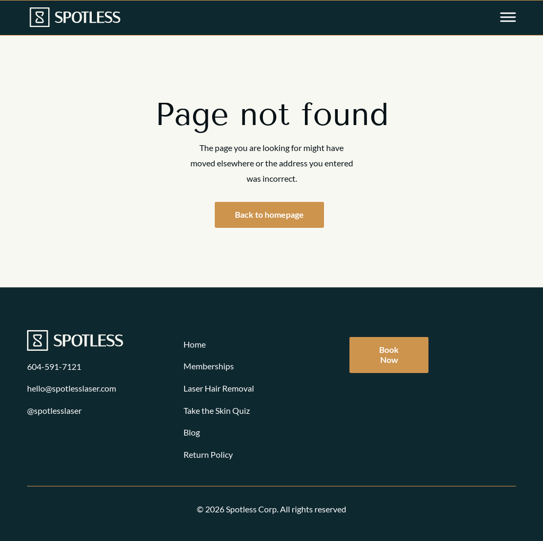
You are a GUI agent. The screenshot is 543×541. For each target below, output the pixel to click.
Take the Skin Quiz (216, 410)
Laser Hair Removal (218, 388)
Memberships (208, 366)
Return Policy (208, 454)
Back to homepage (269, 214)
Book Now (389, 354)
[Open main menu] (508, 18)
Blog (191, 432)
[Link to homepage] (75, 18)
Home (194, 344)
